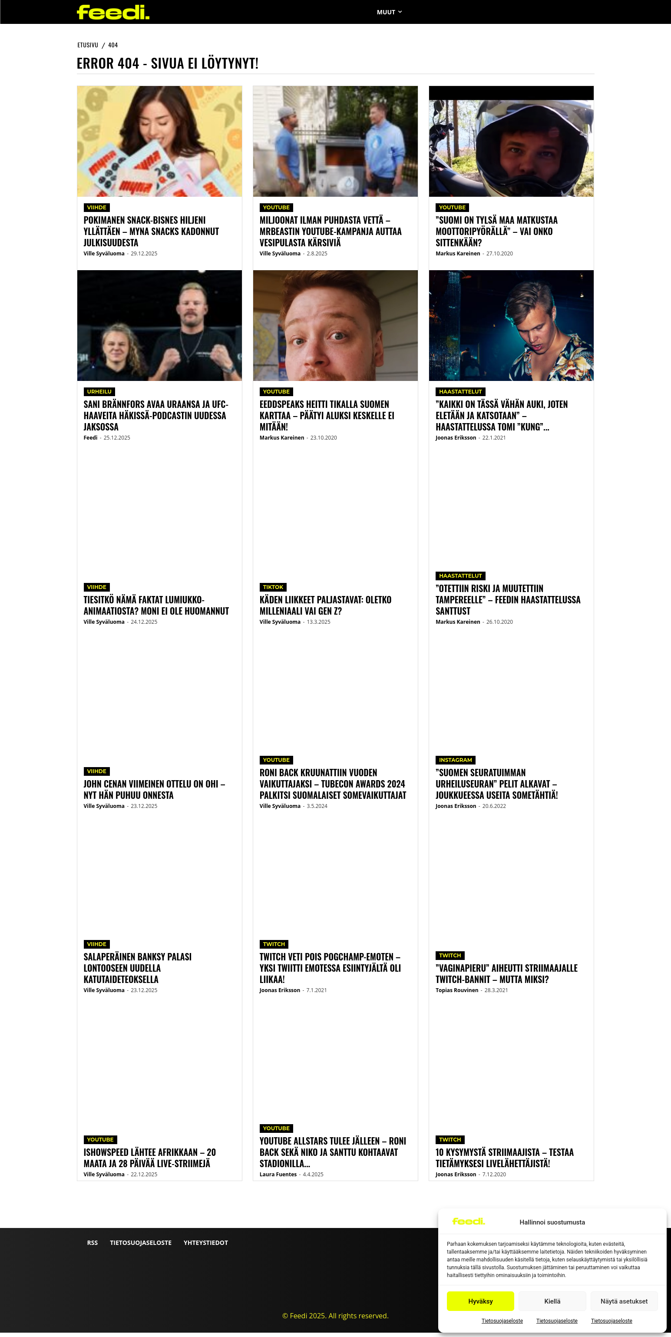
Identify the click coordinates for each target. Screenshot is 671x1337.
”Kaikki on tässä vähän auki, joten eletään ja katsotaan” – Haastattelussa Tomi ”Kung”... (502, 419)
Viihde (96, 211)
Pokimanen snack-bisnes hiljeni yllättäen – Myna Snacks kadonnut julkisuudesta (151, 235)
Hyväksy (481, 1301)
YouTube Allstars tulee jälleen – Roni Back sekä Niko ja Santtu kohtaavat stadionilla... (333, 1156)
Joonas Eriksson (280, 994)
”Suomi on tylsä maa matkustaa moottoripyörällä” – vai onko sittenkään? (497, 235)
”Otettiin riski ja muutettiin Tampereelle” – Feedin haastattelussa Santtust (508, 604)
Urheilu (99, 396)
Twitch (274, 948)
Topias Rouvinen (457, 994)
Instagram (455, 764)
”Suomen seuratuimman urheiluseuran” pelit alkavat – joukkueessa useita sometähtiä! (497, 788)
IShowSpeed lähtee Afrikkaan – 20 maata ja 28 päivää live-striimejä (150, 1162)
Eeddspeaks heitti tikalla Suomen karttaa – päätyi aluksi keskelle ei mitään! (327, 419)
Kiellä (552, 1301)
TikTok (273, 591)
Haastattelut (460, 396)
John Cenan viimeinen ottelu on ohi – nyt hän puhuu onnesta (154, 793)
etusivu (88, 44)
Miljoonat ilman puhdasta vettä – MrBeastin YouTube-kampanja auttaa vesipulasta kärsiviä (331, 235)
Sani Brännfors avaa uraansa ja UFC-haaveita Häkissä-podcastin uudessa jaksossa (156, 419)
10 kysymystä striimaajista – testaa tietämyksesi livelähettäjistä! (505, 1162)
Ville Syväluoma (104, 257)
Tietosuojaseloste (502, 1321)
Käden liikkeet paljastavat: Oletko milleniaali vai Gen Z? (326, 609)
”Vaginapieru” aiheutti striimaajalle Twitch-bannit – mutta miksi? (507, 978)
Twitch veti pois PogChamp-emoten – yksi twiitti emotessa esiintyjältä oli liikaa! (330, 972)
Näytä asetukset (624, 1301)
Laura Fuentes (278, 1178)
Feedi (91, 442)
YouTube (100, 1144)
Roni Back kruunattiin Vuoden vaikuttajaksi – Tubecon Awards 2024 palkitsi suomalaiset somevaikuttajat (333, 788)
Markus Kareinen (282, 442)
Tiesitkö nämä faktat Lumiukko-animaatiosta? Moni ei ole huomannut (156, 609)
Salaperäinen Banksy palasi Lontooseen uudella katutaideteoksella (138, 972)
